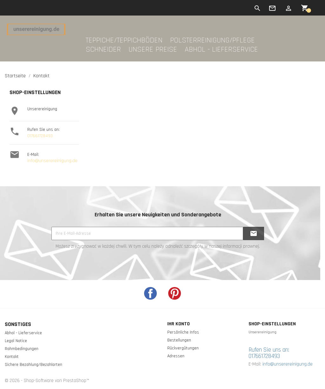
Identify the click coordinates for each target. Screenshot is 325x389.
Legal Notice (16, 341)
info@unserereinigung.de (52, 160)
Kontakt (12, 357)
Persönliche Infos (183, 332)
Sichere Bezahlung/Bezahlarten (33, 364)
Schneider (103, 49)
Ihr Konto (178, 324)
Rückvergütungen (183, 348)
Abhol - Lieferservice (221, 49)
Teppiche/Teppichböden (124, 40)
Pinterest (174, 293)
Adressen (175, 356)
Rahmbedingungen (21, 349)
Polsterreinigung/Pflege (212, 40)
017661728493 (40, 136)
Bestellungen (179, 340)
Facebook (150, 293)
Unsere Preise (153, 49)
